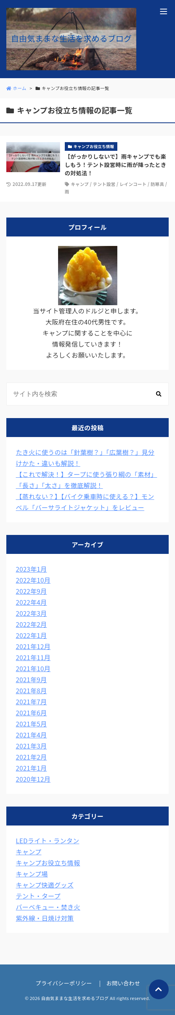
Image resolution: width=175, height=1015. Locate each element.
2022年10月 (33, 580)
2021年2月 (31, 757)
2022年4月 (31, 602)
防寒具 (157, 184)
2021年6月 (31, 712)
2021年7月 (31, 701)
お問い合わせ (123, 983)
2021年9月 (31, 679)
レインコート (132, 184)
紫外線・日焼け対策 (45, 918)
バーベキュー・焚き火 (48, 907)
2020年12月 (33, 779)
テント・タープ (38, 896)
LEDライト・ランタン (47, 840)
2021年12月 (33, 646)
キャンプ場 (32, 873)
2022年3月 (31, 613)
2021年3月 (31, 745)
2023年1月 (31, 569)
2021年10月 (33, 668)
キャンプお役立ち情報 (48, 862)
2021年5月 (31, 723)
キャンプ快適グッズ (44, 884)
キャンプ (79, 184)
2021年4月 (31, 734)
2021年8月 (31, 690)
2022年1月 (31, 635)
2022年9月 (31, 591)
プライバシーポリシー (64, 983)
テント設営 (104, 184)
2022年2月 (31, 624)
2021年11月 (33, 657)
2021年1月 (31, 768)
